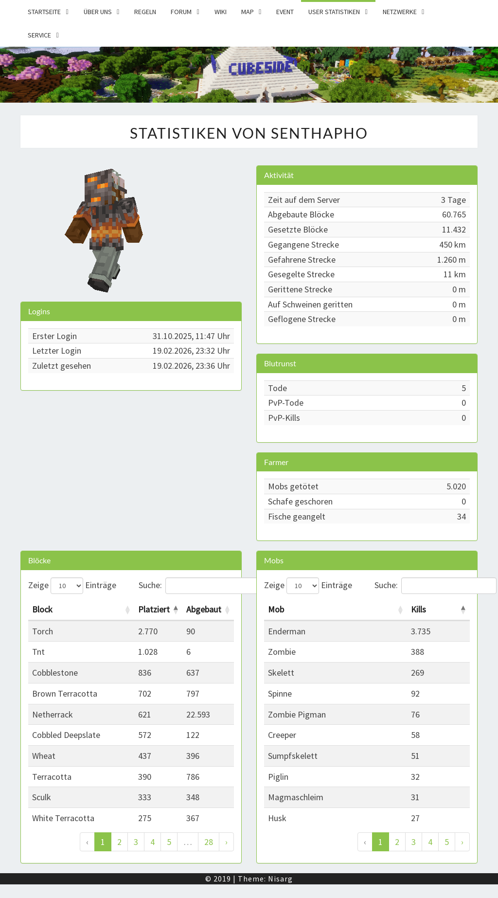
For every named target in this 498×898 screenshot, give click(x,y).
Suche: (186, 585)
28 (208, 841)
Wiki (220, 11)
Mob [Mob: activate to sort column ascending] (276, 609)
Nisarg (280, 878)
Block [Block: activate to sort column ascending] (42, 609)
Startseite (44, 11)
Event (285, 11)
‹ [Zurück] (87, 841)
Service (39, 35)
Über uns (98, 11)
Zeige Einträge (72, 585)
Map (247, 11)
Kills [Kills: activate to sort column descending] (418, 609)
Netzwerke (400, 11)
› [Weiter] (226, 841)
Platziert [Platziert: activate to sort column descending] (154, 609)
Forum (181, 11)
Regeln (145, 11)
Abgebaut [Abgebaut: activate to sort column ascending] (203, 609)
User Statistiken (334, 11)
